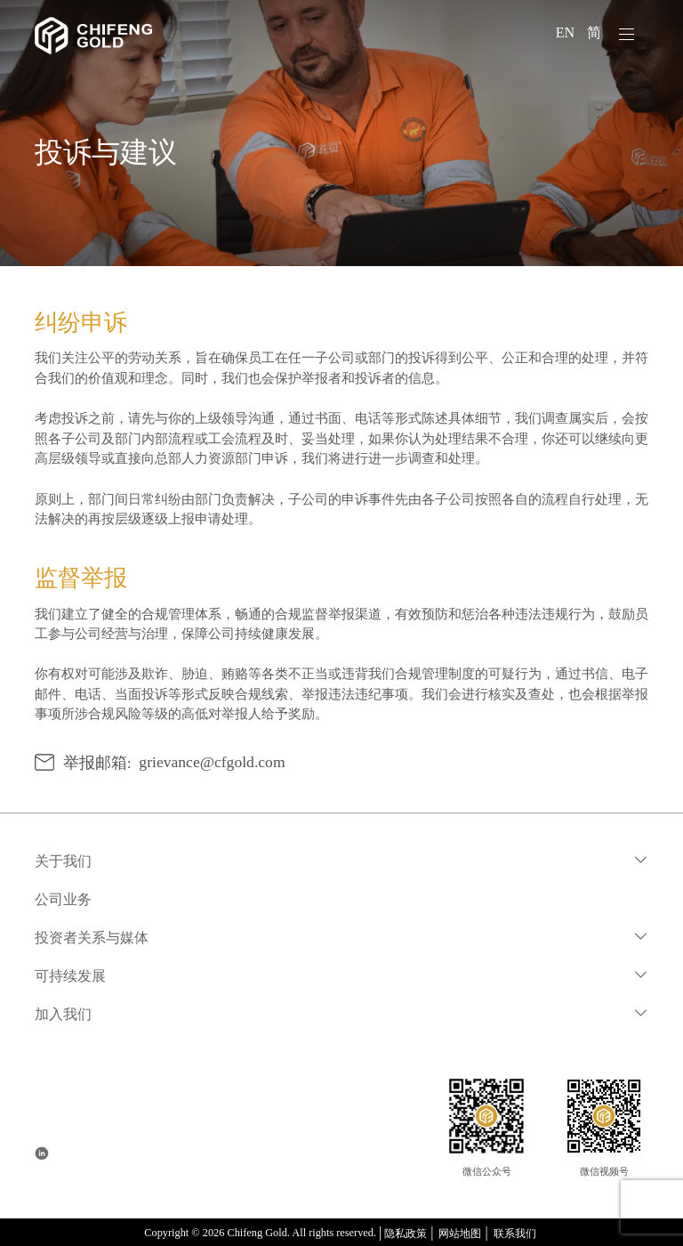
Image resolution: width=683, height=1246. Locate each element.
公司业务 (63, 899)
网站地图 (459, 1233)
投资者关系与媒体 (92, 937)
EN (567, 32)
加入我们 (63, 1014)
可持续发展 (70, 975)
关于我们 (63, 861)
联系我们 (515, 1233)
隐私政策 (405, 1233)
